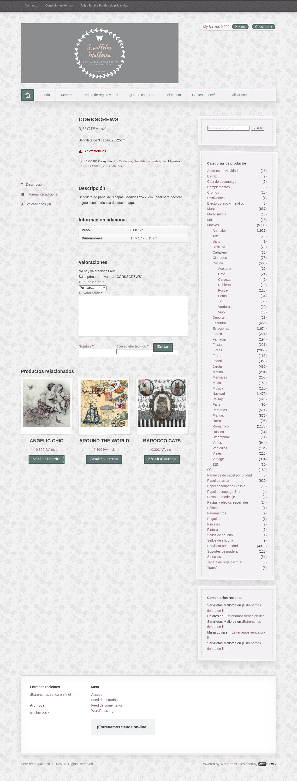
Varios (217, 443)
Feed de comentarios (107, 705)
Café (221, 274)
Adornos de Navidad (222, 171)
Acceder (97, 694)
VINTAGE (117, 166)
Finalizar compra (240, 95)
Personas (220, 410)
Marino (218, 372)
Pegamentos (216, 513)
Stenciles (214, 557)
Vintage (218, 459)
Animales (219, 230)
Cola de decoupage (221, 182)
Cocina (127, 161)
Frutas (217, 356)
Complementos (218, 187)
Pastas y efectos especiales (228, 502)
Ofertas (212, 470)
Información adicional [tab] (41, 194)
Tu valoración (90, 293)
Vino (164, 161)
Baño (216, 242)
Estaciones (221, 328)
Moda (217, 383)
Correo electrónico (132, 346)
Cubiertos (225, 285)
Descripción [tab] (34, 184)
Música (218, 388)
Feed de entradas (104, 700)
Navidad (219, 394)
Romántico (221, 426)
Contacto (31, 5)
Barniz (212, 176)
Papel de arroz (218, 481)
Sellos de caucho (220, 535)
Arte (216, 236)
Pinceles (213, 524)
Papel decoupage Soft (223, 492)
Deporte (219, 318)
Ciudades (220, 258)
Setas (222, 296)
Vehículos (220, 448)
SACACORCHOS (90, 166)
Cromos (213, 193)
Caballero (220, 252)
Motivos (213, 225)
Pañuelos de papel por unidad (229, 475)
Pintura (212, 530)
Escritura (219, 323)
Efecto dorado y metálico (225, 203)
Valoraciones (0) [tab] (38, 204)
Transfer (213, 568)
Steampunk (221, 437)
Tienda (45, 95)
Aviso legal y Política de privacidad (104, 5)
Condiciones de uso (59, 5)
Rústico (218, 432)
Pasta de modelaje (221, 497)
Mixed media (216, 214)
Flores (217, 350)
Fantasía (219, 339)
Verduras (225, 307)
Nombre (86, 346)
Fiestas (218, 345)
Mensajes (220, 377)
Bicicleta (219, 247)
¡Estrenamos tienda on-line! (244, 616)
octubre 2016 (40, 713)
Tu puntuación (91, 282)
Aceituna (224, 269)
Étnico (217, 334)
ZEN (216, 464)
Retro (217, 421)
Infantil (217, 361)
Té (220, 301)
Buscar (257, 128)
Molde (211, 220)
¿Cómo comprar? (142, 95)
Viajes (217, 454)
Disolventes (215, 198)
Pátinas (212, 508)
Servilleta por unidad (147, 161)
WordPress (228, 764)
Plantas (218, 415)
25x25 (118, 161)
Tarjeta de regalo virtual (100, 95)
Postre (223, 290)
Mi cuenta (173, 95)
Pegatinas (214, 519)
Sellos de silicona (220, 541)
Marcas (66, 95)
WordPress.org (102, 711)
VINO (106, 166)
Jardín (217, 366)
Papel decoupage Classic (226, 486)
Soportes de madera (222, 551)
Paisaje (218, 399)
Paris (216, 405)
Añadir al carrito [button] (46, 459)
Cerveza (224, 279)
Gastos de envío (204, 95)
